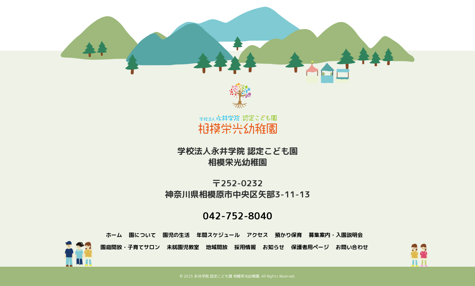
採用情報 (245, 247)
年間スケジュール (218, 235)
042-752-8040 (237, 215)
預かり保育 (288, 235)
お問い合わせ (352, 247)
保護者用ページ (310, 247)
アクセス (257, 235)
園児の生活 (176, 235)
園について (142, 235)
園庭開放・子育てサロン (130, 247)
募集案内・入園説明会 (336, 235)
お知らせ (273, 247)
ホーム (114, 235)
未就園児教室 (183, 247)
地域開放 (217, 247)
